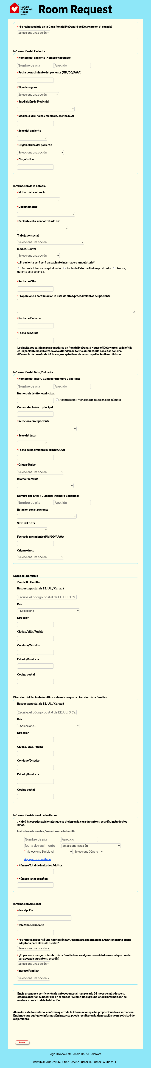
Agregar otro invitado (37, 859)
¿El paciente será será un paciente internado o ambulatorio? (56, 262)
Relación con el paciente (34, 421)
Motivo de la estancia (32, 192)
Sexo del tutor (27, 435)
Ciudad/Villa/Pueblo (30, 631)
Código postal (26, 674)
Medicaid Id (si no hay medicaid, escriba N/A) (46, 116)
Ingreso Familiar (28, 970)
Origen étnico (27, 464)
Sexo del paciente (29, 130)
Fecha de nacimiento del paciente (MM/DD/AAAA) (49, 72)
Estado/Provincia (28, 659)
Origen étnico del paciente (35, 145)
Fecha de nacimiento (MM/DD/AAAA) (41, 450)
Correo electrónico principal (35, 407)
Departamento (28, 206)
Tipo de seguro (27, 87)
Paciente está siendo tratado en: (39, 221)
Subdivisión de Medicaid (33, 101)
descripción (25, 910)
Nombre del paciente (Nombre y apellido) (44, 57)
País (19, 604)
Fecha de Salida (28, 333)
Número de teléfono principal (36, 393)
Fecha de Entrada (29, 318)
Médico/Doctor (26, 249)
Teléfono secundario (31, 925)
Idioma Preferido (27, 479)
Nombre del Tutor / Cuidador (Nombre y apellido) (49, 378)
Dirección (23, 617)
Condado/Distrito (28, 645)
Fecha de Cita (27, 281)
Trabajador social (28, 235)
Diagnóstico (26, 159)
